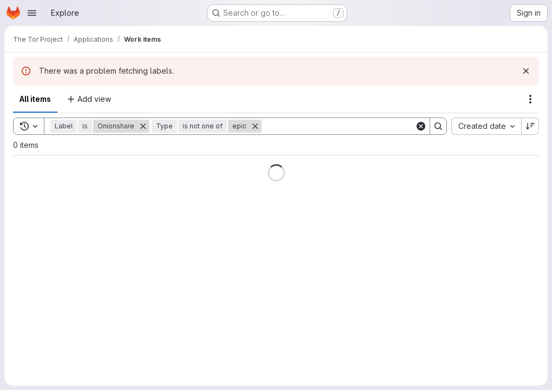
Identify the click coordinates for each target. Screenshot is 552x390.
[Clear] (420, 126)
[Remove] (143, 126)
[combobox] (486, 126)
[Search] (338, 126)
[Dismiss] (525, 70)
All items (35, 98)
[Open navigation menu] (32, 13)
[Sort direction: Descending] (530, 126)
